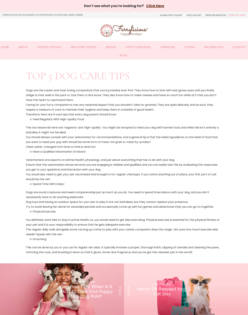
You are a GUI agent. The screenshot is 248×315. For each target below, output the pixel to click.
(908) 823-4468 (237, 15)
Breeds (111, 47)
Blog (123, 55)
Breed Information (216, 15)
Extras (190, 47)
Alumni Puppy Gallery (171, 15)
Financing (167, 47)
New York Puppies (83, 47)
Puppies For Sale (49, 47)
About (23, 47)
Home (5, 47)
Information (213, 47)
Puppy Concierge (138, 47)
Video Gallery (194, 15)
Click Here (155, 5)
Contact (239, 47)
